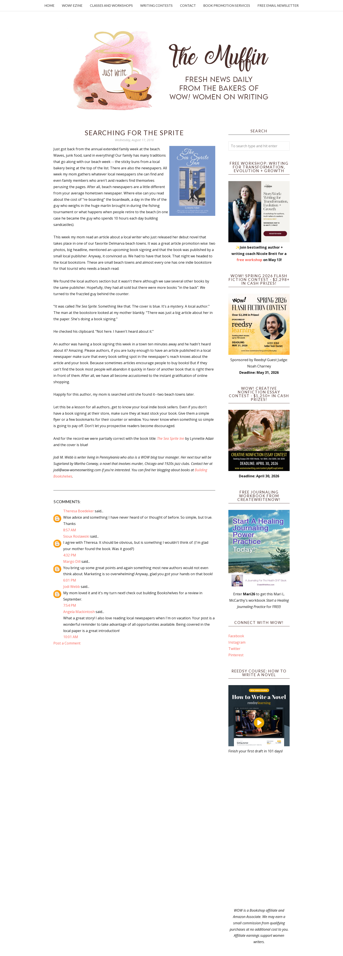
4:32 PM (69, 555)
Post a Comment (66, 643)
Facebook (236, 636)
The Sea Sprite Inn (170, 438)
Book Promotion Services (226, 5)
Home (49, 5)
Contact (188, 5)
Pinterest (235, 655)
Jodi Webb (71, 586)
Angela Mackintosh (79, 611)
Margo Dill (71, 561)
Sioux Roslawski (76, 536)
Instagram (236, 642)
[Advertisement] (259, 830)
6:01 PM (69, 580)
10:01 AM (70, 636)
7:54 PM (69, 605)
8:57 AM (69, 530)
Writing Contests (156, 5)
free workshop (249, 259)
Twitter (234, 648)
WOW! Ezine (72, 5)
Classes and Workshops (111, 5)
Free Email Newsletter (278, 5)
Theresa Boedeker (78, 511)
